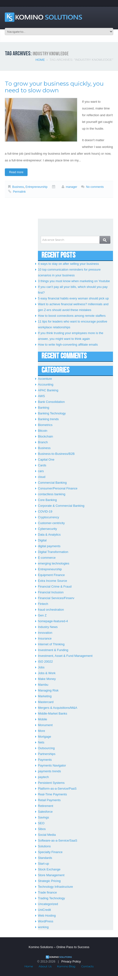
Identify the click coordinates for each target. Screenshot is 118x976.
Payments (45, 759)
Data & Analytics (49, 534)
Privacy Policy (71, 961)
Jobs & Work (46, 673)
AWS (41, 396)
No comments (95, 187)
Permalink (19, 191)
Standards (45, 858)
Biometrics (45, 425)
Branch (43, 442)
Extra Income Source (52, 581)
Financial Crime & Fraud (54, 586)
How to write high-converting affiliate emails (68, 344)
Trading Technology (51, 898)
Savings (43, 817)
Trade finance (47, 892)
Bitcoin (42, 430)
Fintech (43, 604)
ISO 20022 (45, 661)
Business (18, 187)
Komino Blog (66, 966)
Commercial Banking (52, 482)
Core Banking (47, 500)
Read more (16, 172)
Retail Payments (49, 800)
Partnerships (46, 754)
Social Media (47, 835)
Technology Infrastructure (55, 886)
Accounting (45, 384)
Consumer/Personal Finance (57, 488)
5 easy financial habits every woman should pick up (73, 298)
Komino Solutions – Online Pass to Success (59, 947)
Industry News (48, 627)
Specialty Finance (50, 852)
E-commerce (47, 557)
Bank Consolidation (51, 402)
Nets (41, 742)
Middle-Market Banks (52, 713)
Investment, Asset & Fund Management (65, 656)
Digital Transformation (53, 552)
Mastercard (45, 702)
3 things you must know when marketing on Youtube (74, 281)
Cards (42, 465)
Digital (42, 540)
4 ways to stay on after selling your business (68, 264)
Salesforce (45, 811)
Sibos (42, 829)
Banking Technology (52, 413)
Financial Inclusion (51, 592)
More (41, 731)
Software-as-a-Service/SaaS (57, 840)
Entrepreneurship (36, 187)
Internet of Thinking (51, 644)
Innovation (45, 632)
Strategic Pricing (49, 881)
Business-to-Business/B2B (56, 454)
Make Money (47, 679)
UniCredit (44, 910)
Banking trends (48, 419)
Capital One (46, 459)
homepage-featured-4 (53, 621)
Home (40, 60)
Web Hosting (47, 915)
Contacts (87, 966)
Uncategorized (48, 904)
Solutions (44, 846)
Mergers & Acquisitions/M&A (57, 708)
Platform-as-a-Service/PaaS (57, 788)
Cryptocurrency (48, 517)
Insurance (45, 638)
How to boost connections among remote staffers (72, 315)
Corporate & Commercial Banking (61, 505)
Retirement (45, 806)
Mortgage (44, 736)
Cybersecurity (47, 529)
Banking (43, 407)
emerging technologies (53, 563)
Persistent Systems (51, 783)
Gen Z (42, 615)
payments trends (49, 771)
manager (71, 187)
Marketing (45, 696)
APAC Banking (48, 390)
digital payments (49, 546)
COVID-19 (45, 511)
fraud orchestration (51, 609)
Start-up (43, 863)
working (43, 927)
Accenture (45, 378)
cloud (41, 477)
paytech (43, 777)
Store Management (51, 875)
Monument (45, 725)
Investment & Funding (53, 650)
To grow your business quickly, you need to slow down (54, 87)
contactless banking (51, 494)
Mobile (42, 719)
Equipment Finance (51, 575)
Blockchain (45, 436)
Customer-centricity (51, 523)
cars (41, 471)
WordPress (45, 921)
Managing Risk (48, 690)
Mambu (43, 684)
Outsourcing (46, 748)
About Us (45, 966)
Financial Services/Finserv (56, 598)
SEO (41, 823)
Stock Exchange (49, 869)
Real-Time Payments (52, 794)
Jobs (41, 667)
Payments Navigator (52, 765)
